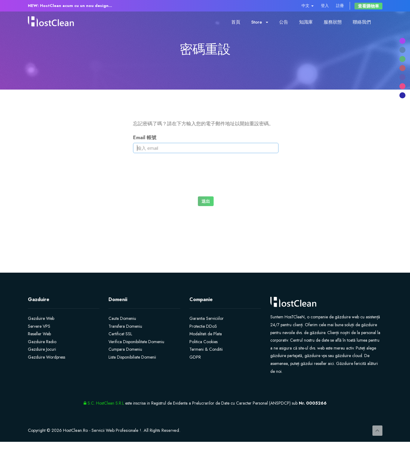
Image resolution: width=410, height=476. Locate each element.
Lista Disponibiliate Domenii (132, 357)
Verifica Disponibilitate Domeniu (136, 342)
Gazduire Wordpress (46, 357)
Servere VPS (39, 326)
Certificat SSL (120, 334)
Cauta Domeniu (122, 318)
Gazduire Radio (42, 342)
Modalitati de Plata (205, 334)
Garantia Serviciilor (206, 318)
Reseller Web (39, 334)
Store (259, 22)
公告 (283, 22)
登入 (325, 5)
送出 (206, 201)
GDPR (195, 357)
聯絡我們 (362, 22)
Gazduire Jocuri (42, 349)
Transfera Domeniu (125, 326)
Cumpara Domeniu (125, 349)
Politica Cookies (203, 342)
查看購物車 (368, 6)
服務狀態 (333, 22)
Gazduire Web (41, 318)
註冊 (340, 5)
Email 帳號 (144, 137)
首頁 (235, 22)
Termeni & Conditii (206, 349)
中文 (308, 5)
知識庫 (306, 22)
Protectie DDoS (203, 326)
